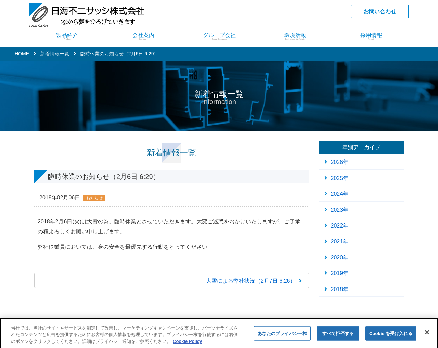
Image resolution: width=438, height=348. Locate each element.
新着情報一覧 (54, 53)
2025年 (340, 178)
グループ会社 (219, 36)
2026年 (340, 162)
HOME (22, 53)
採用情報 (371, 36)
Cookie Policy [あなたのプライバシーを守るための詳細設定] (187, 344)
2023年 (340, 210)
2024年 (340, 194)
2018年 (340, 289)
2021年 (340, 241)
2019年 (340, 273)
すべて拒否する (338, 336)
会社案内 (143, 36)
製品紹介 (67, 36)
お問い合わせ (379, 11)
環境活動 (295, 36)
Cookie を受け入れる (391, 336)
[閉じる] (427, 335)
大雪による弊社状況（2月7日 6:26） (250, 281)
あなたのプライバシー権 (282, 336)
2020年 (340, 257)
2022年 (340, 226)
